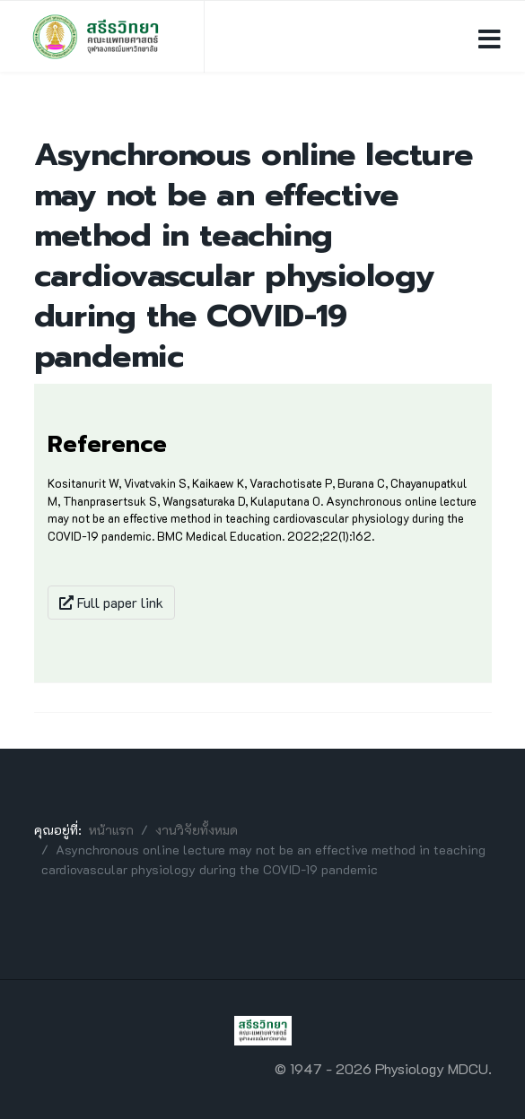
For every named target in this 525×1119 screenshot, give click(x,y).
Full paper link (111, 602)
